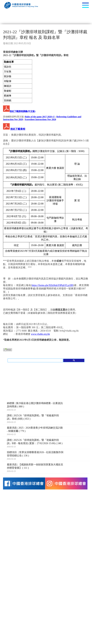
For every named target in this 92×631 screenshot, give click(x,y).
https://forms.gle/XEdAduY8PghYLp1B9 (52, 285)
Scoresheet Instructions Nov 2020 (40, 119)
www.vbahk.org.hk (40, 334)
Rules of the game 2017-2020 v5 (40, 116)
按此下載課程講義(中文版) (22, 111)
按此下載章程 (17, 129)
